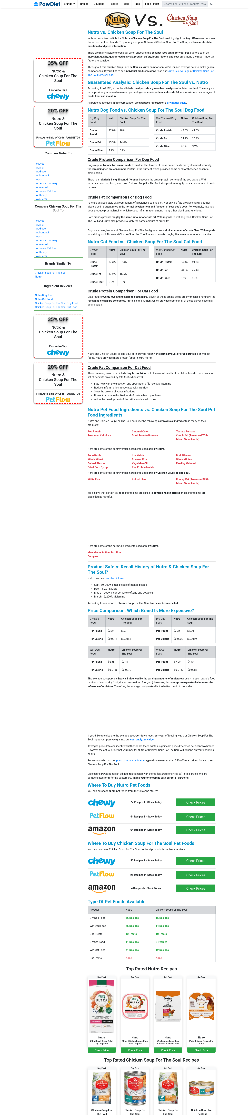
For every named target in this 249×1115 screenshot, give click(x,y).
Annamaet (42, 187)
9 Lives (40, 163)
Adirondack (43, 175)
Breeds (84, 3)
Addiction (41, 171)
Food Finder (152, 3)
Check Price (102, 1050)
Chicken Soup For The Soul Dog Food (56, 303)
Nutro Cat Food (44, 299)
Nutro (38, 276)
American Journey (46, 183)
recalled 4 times (115, 578)
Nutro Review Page (178, 71)
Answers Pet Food (46, 191)
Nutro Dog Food (44, 295)
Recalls (114, 3)
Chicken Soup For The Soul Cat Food (56, 307)
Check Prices (195, 802)
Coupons (99, 3)
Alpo (38, 179)
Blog (126, 3)
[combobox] (185, 4)
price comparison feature (130, 760)
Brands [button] (68, 3)
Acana (40, 167)
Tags (137, 3)
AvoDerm (41, 199)
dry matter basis (176, 102)
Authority (41, 195)
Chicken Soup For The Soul (50, 272)
